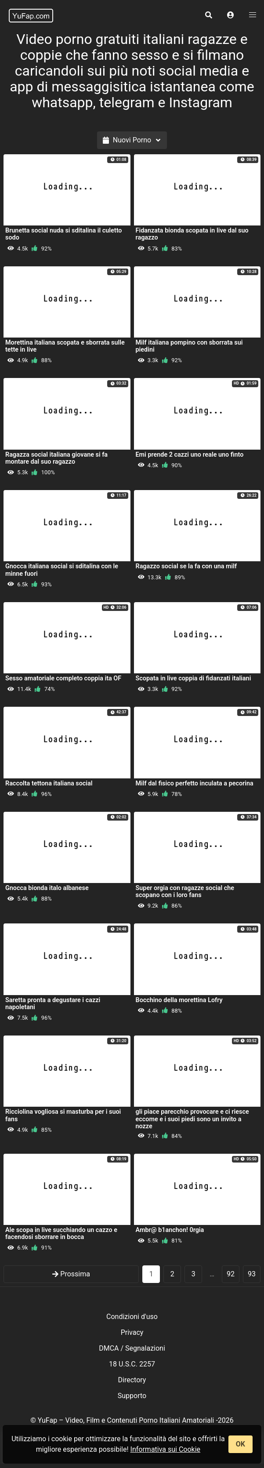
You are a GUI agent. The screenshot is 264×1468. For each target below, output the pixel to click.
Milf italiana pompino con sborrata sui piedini (189, 346)
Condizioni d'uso (132, 1316)
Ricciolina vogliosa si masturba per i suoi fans (63, 1115)
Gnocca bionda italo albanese (47, 888)
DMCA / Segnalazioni (132, 1348)
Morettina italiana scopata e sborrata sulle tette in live (65, 346)
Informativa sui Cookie (165, 1449)
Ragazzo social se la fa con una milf (186, 566)
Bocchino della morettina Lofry (179, 1000)
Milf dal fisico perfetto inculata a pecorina (194, 783)
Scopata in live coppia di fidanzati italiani (193, 678)
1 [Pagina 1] (151, 1274)
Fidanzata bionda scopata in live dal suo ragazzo (192, 234)
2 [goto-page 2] (172, 1274)
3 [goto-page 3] (193, 1274)
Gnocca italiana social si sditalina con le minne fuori (61, 570)
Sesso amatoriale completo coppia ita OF (63, 678)
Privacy (132, 1332)
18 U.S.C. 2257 (132, 1364)
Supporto (132, 1396)
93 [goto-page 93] (252, 1274)
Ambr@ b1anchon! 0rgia (170, 1230)
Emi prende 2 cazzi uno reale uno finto (190, 454)
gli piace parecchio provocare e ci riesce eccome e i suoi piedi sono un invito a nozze (192, 1119)
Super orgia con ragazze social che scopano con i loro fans (185, 891)
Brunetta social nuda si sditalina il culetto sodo (63, 234)
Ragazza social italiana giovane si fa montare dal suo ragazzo (56, 458)
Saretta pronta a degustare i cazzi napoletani (52, 1003)
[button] (230, 15)
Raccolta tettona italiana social (49, 783)
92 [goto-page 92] (231, 1274)
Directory (132, 1380)
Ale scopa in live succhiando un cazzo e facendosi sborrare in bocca (61, 1233)
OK (240, 1444)
